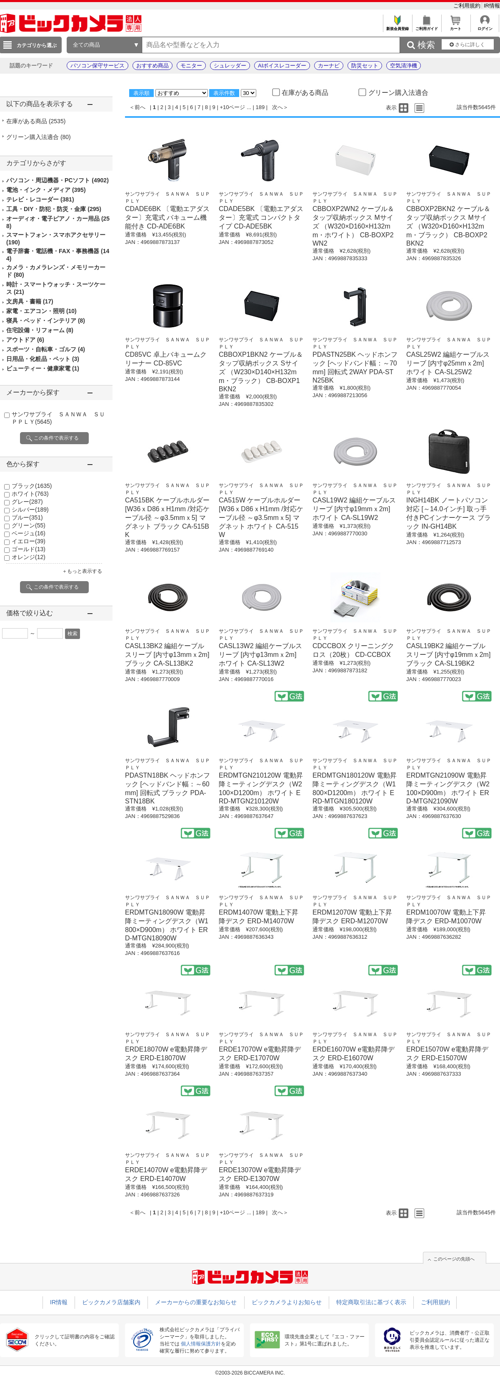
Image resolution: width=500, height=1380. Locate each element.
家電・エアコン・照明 (41, 311)
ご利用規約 (467, 5)
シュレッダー (230, 65)
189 (260, 107)
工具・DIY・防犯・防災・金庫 (53, 209)
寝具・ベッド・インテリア (45, 320)
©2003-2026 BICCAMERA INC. (250, 1373)
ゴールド (28, 549)
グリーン (28, 525)
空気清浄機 (403, 65)
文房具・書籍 (29, 301)
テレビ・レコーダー (40, 199)
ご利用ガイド (426, 26)
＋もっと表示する (82, 571)
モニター (191, 65)
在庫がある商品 (35, 121)
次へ (277, 107)
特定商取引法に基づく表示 (371, 1302)
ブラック (32, 485)
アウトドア (25, 339)
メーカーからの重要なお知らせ (196, 1302)
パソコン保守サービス (97, 65)
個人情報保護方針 (201, 1344)
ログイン (484, 26)
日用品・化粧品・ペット (42, 359)
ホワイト (30, 493)
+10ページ (232, 107)
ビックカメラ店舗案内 (111, 1302)
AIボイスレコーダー (282, 65)
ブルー (27, 517)
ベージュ (28, 533)
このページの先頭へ (454, 1258)
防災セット (364, 65)
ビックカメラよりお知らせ (287, 1302)
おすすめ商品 (152, 65)
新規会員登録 (397, 26)
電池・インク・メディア (46, 189)
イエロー (28, 541)
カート (455, 26)
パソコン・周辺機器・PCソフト (57, 180)
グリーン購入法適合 (38, 137)
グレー (27, 501)
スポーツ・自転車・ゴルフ (45, 349)
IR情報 (492, 5)
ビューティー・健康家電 (42, 368)
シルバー (30, 509)
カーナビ (329, 65)
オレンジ (28, 557)
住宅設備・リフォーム (39, 330)
